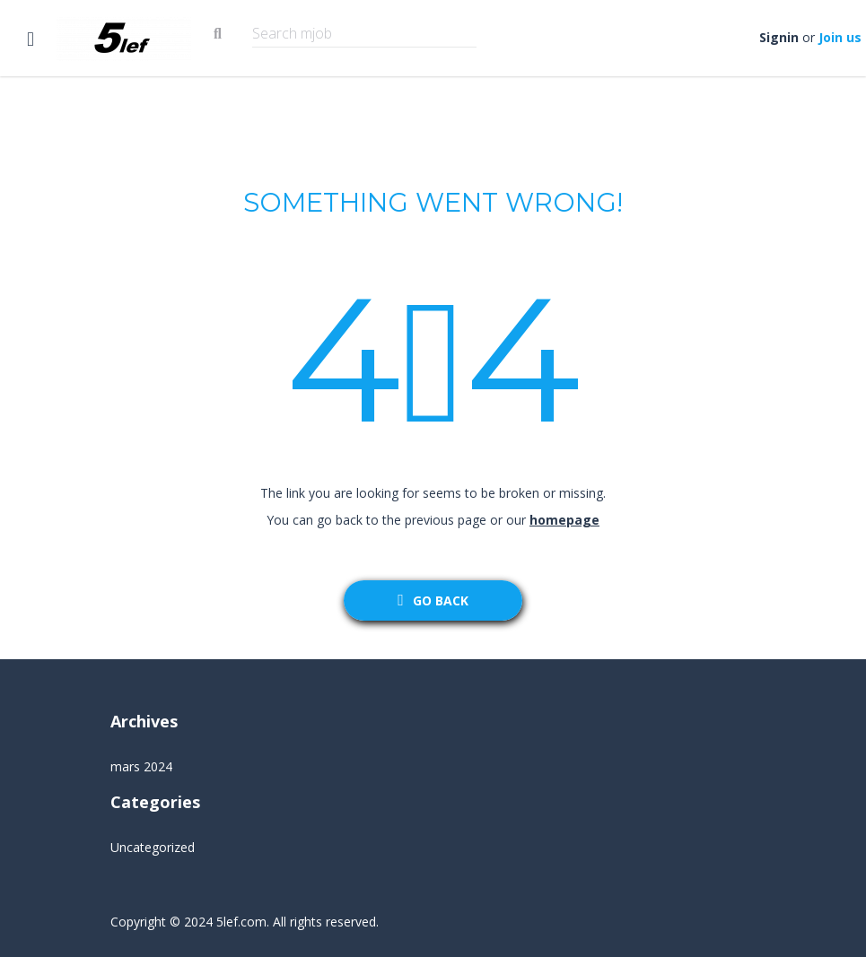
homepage (564, 519)
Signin (779, 37)
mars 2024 (141, 766)
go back (433, 600)
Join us (840, 37)
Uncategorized (152, 847)
